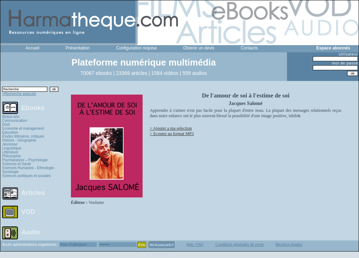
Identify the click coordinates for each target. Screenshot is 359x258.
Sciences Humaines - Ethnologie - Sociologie (29, 170)
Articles (33, 192)
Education (10, 132)
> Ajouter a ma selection (171, 128)
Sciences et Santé (16, 164)
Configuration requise (136, 48)
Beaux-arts (10, 117)
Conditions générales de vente (239, 245)
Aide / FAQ (195, 245)
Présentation (78, 48)
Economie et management (23, 128)
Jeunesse (10, 144)
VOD (28, 211)
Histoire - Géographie (19, 140)
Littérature (10, 152)
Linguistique (11, 148)
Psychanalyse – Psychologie (25, 160)
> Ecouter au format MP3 (172, 133)
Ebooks (32, 107)
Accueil (32, 48)
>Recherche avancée (19, 94)
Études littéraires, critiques (23, 136)
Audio (30, 231)
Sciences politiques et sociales (26, 176)
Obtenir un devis (198, 48)
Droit (6, 124)
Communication (14, 121)
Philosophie (11, 156)
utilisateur (348, 54)
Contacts (249, 48)
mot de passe (345, 63)
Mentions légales (289, 245)
